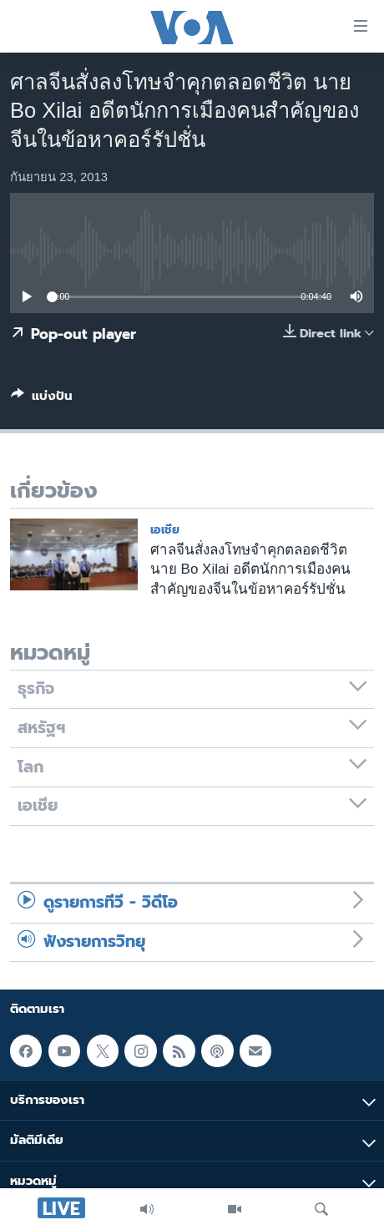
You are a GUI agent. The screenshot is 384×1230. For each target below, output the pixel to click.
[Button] (42, 399)
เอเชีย (164, 530)
